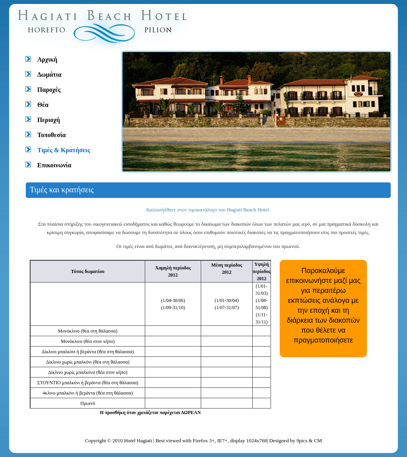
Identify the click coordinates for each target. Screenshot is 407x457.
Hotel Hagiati (139, 440)
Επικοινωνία (54, 165)
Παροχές (49, 89)
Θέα (42, 104)
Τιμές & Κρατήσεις (63, 150)
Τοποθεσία (51, 135)
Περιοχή (48, 119)
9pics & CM (309, 440)
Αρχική (47, 59)
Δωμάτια (49, 74)
